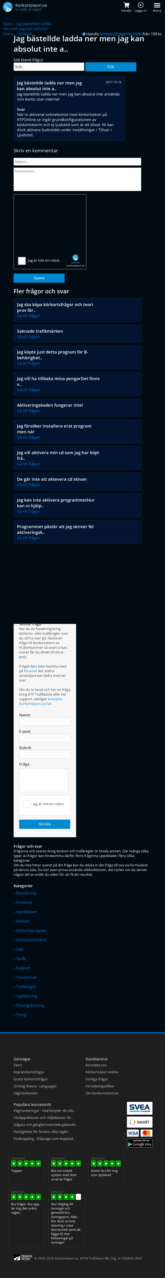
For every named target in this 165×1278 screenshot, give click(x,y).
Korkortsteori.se (66, 1258)
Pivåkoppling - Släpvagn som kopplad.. (44, 1138)
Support (23, 967)
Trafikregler (26, 986)
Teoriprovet (26, 977)
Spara (39, 278)
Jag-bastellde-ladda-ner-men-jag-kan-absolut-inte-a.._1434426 (27, 28)
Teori (18, 1065)
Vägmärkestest (26, 1093)
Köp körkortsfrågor (29, 1072)
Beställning (26, 893)
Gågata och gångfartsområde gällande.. (45, 1124)
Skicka (44, 824)
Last (19, 949)
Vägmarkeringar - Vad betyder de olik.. (44, 1110)
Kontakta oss (96, 1065)
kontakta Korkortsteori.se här (40, 701)
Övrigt (21, 1014)
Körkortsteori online (102, 1072)
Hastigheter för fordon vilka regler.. (42, 1131)
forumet (30, 671)
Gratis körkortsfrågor (31, 1079)
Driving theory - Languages (35, 1086)
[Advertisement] (50, 227)
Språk (21, 958)
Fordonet (24, 902)
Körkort (22, 921)
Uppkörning (26, 995)
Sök (110, 67)
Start (7, 23)
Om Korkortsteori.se (102, 1093)
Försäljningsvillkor (100, 1086)
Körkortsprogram (31, 930)
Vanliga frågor (97, 1079)
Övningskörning (30, 1005)
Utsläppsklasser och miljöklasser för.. (43, 1117)
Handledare (26, 911)
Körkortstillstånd (31, 939)
